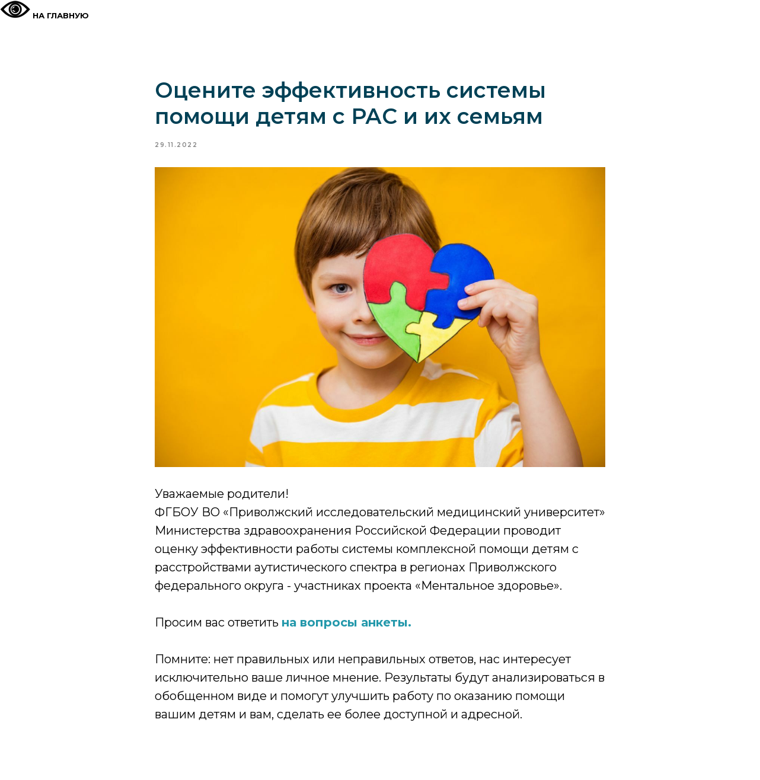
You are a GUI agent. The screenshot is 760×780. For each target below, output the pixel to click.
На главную (61, 15)
